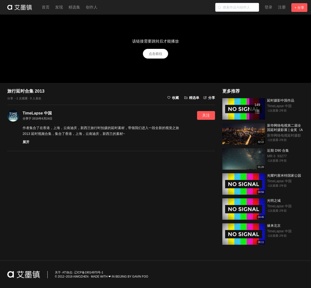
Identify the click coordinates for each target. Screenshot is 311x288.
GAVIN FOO (140, 276)
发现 (59, 7)
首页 (46, 7)
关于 (58, 272)
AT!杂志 (67, 272)
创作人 (91, 7)
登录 (268, 7)
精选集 (74, 7)
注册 (282, 7)
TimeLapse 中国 (37, 113)
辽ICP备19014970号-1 (88, 272)
